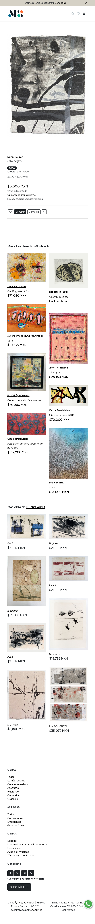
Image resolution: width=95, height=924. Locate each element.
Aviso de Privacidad (18, 851)
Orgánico (12, 798)
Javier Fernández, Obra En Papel (25, 335)
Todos (11, 814)
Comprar (20, 211)
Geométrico (14, 795)
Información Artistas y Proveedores (27, 844)
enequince (36, 909)
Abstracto (13, 787)
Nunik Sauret (15, 156)
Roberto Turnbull (58, 291)
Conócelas (60, 2)
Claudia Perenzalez (18, 438)
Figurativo (13, 791)
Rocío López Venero (18, 395)
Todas (10, 776)
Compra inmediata (17, 784)
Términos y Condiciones (20, 855)
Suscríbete (19, 887)
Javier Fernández (16, 286)
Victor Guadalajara (59, 410)
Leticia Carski (56, 482)
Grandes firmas (15, 825)
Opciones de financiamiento (21, 194)
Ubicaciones (14, 848)
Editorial (12, 840)
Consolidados (15, 818)
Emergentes (14, 821)
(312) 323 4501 (24, 902)
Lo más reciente (16, 780)
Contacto (34, 211)
